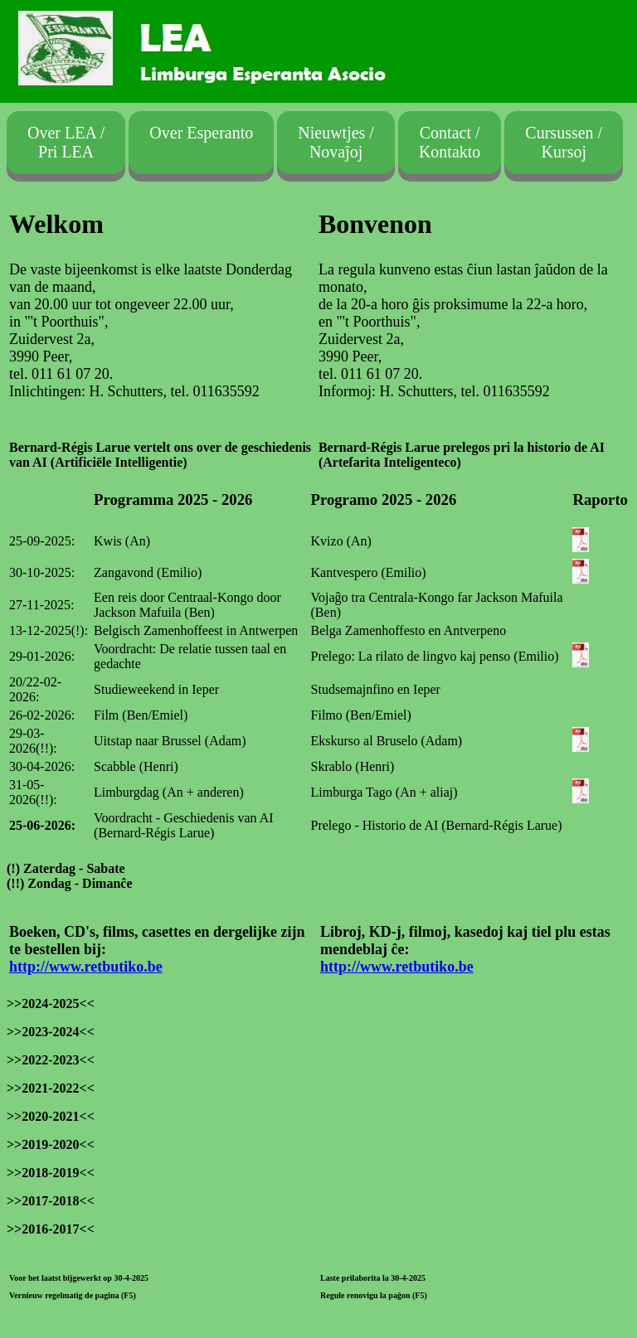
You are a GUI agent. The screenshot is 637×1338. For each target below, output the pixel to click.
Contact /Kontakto (449, 142)
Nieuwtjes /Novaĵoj (336, 142)
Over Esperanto (201, 142)
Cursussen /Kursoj (563, 142)
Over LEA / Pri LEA (66, 142)
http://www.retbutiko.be (86, 966)
